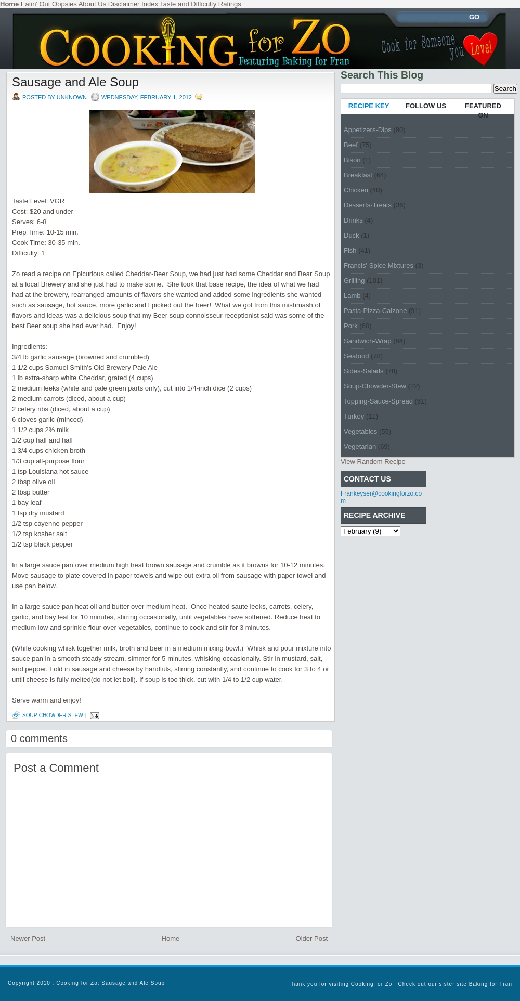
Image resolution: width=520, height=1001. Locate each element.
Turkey (354, 416)
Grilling (354, 280)
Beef (351, 145)
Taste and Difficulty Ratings (200, 4)
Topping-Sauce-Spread (378, 401)
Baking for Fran (490, 984)
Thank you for (309, 984)
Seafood (356, 356)
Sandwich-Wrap (368, 341)
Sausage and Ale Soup (75, 82)
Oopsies (64, 4)
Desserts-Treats (368, 205)
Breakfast (358, 175)
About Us (92, 4)
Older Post (312, 938)
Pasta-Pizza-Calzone (375, 311)
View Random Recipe (373, 461)
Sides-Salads (364, 371)
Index (149, 4)
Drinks (353, 220)
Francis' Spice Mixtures (378, 265)
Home (171, 938)
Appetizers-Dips (368, 130)
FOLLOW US (426, 106)
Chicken (356, 190)
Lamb (352, 296)
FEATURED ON (483, 110)
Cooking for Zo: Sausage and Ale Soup (110, 983)
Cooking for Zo (372, 984)
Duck (351, 235)
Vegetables (360, 431)
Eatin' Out (35, 4)
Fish (350, 250)
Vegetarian (360, 446)
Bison (352, 160)
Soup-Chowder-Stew (52, 715)
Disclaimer (124, 4)
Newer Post (27, 938)
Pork (351, 326)
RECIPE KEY (368, 106)
